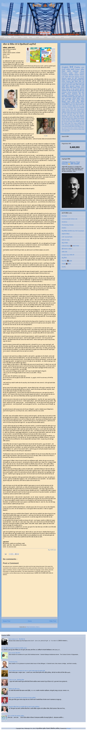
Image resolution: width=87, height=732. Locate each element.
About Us (58, 37)
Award (63, 109)
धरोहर (63, 86)
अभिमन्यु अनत (77, 118)
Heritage (78, 120)
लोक (63, 118)
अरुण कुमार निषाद (66, 100)
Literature (70, 117)
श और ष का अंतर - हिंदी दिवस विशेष (16, 679)
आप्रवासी (82, 118)
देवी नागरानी (71, 90)
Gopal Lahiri (65, 84)
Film (72, 123)
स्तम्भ (76, 73)
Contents (65, 75)
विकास (79, 126)
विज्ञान (67, 104)
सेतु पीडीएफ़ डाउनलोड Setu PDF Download (73, 231)
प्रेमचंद (77, 104)
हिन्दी (71, 67)
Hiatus (34, 37)
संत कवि (64, 114)
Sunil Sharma (75, 76)
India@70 (69, 106)
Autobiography (66, 103)
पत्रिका (82, 127)
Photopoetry (67, 129)
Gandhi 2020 (80, 100)
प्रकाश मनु (70, 78)
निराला (74, 114)
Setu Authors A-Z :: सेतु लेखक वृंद (17, 639)
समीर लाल (81, 90)
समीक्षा (82, 69)
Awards (49, 37)
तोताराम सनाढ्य (81, 129)
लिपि (83, 123)
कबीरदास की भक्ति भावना (14, 689)
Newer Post (6, 621)
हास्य (74, 115)
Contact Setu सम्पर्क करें (68, 255)
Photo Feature (66, 81)
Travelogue (70, 107)
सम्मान (68, 101)
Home (30, 621)
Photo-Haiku (70, 127)
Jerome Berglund (71, 93)
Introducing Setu (13, 661)
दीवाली (73, 126)
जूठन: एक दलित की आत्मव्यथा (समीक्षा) (16, 716)
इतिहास (74, 106)
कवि (76, 78)
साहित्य (78, 98)
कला (77, 106)
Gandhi (68, 110)
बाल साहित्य (70, 83)
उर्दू (76, 103)
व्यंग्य (83, 80)
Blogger (69, 728)
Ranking (76, 124)
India (70, 73)
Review (64, 73)
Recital (66, 126)
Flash (78, 87)
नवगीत (82, 121)
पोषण (78, 101)
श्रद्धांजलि (82, 107)
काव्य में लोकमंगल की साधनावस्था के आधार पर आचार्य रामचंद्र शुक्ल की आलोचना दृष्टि (27, 670)
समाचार (75, 87)
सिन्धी (72, 109)
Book (82, 71)
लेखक (63, 71)
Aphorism (67, 124)
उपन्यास (63, 120)
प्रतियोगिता (64, 112)
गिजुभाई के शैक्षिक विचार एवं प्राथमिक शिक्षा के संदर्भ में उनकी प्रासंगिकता (24, 706)
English (65, 67)
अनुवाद (74, 80)
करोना (73, 101)
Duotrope (64, 216)
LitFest (77, 115)
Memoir (82, 89)
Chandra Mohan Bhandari (69, 92)
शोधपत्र (71, 75)
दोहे (68, 115)
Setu (22, 37)
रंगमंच (76, 126)
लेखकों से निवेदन (65, 234)
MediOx (64, 228)
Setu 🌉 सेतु (43, 5)
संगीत (63, 129)
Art (67, 80)
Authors (41, 37)
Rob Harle (72, 84)
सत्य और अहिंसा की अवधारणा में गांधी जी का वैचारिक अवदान (14, 648)
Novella (73, 103)
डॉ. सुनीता (45, 135)
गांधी (74, 107)
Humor (82, 120)
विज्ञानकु (64, 101)
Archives (66, 37)
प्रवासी (74, 98)
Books (16, 37)
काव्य (82, 67)
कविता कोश (64, 252)
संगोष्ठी (68, 130)
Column (78, 107)
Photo (67, 109)
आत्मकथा (70, 96)
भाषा (83, 95)
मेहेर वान (81, 93)
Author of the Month (72, 89)
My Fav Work (65, 121)
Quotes (72, 124)
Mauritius (64, 115)
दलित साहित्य (76, 117)
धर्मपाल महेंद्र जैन (79, 81)
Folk (63, 126)
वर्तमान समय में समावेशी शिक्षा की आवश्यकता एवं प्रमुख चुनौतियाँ (22, 697)
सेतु (28, 37)
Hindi (63, 69)
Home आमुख (7, 37)
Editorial (75, 71)
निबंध (71, 87)
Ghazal (80, 83)
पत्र (80, 95)
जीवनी (66, 96)
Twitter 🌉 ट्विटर (66, 263)
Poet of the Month (74, 129)
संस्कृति (68, 112)
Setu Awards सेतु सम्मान (14, 653)
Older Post (52, 621)
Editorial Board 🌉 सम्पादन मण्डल (70, 246)
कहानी (72, 69)
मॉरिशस (82, 112)
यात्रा (78, 103)
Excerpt (75, 83)
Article (82, 73)
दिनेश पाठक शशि (80, 84)
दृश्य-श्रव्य (82, 115)
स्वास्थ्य (68, 118)
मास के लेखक (64, 130)
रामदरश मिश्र (65, 117)
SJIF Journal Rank (67, 237)
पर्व (83, 114)
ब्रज (83, 124)
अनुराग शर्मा (68, 76)
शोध (83, 83)
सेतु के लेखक (65, 243)
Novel (77, 95)
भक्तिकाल (82, 117)
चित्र (63, 96)
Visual (71, 118)
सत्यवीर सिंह (81, 104)
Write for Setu (66, 240)
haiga (75, 123)
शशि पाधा (77, 90)
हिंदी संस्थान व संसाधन (67, 249)
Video (82, 110)
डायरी (80, 124)
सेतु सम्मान (79, 114)
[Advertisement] (73, 53)
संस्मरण (67, 87)
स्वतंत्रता (73, 120)
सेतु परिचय (64, 257)
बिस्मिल (82, 101)
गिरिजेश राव (78, 121)
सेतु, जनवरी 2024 (52, 550)
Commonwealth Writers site (69, 219)
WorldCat (64, 222)
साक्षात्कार (64, 90)
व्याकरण (65, 123)
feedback (76, 127)
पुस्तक (69, 71)
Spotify (64, 266)
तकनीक (69, 126)
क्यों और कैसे (78, 112)
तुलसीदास (80, 123)
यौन (62, 123)
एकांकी (79, 127)
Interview (64, 83)
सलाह (65, 118)
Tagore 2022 (72, 104)
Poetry (77, 67)
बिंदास (67, 86)
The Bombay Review (67, 225)
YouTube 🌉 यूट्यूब (67, 260)
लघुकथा (63, 80)
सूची (73, 81)
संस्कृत (73, 100)
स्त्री (75, 109)
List (63, 77)
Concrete (64, 106)
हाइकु (69, 123)
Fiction (77, 69)
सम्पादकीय (79, 80)
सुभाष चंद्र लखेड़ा (76, 96)
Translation (81, 78)
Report (78, 110)
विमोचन (69, 120)
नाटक (71, 115)
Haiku (82, 98)
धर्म (66, 120)
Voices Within (79, 75)
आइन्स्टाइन (72, 112)
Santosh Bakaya (75, 86)
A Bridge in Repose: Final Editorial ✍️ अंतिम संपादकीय (71, 163)
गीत (67, 90)
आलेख (68, 69)
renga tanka (72, 121)
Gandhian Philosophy (68, 95)
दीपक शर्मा (70, 80)
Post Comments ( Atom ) (33, 627)
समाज (63, 124)
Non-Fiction (73, 110)
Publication (69, 114)
